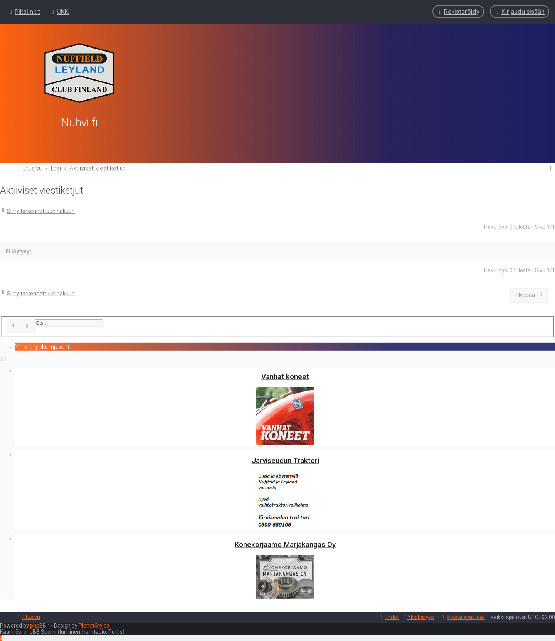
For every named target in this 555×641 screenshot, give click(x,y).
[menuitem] (59, 11)
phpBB (38, 626)
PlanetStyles (94, 626)
